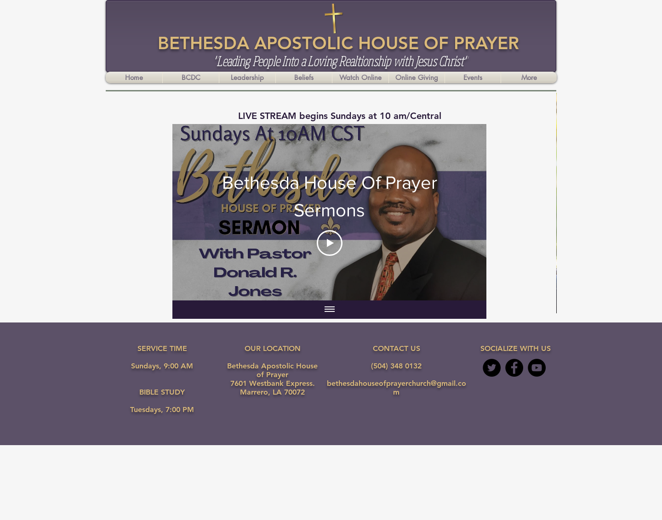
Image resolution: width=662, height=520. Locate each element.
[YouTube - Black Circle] (537, 368)
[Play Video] (329, 243)
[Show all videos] (329, 309)
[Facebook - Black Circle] (514, 368)
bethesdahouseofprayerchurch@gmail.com (396, 387)
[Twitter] (492, 368)
